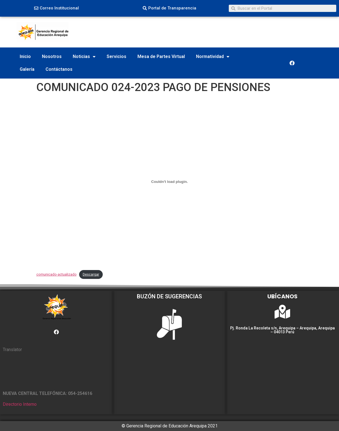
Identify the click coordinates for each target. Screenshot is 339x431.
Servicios (116, 56)
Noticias (84, 57)
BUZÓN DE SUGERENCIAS (169, 296)
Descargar (91, 274)
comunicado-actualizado (56, 274)
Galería (27, 69)
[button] (56, 8)
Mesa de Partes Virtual (161, 56)
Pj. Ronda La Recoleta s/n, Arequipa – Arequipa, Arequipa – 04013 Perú (282, 330)
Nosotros (52, 56)
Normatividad (212, 57)
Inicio (25, 56)
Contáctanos (59, 69)
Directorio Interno (20, 404)
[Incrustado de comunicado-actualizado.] (169, 182)
